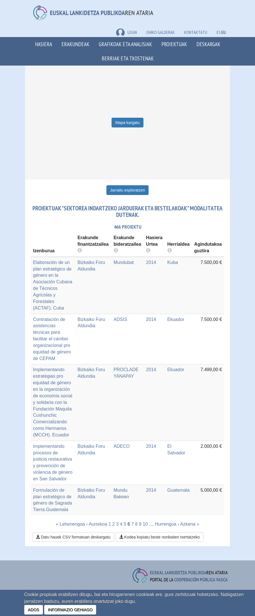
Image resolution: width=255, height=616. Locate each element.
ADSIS (120, 319)
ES (219, 32)
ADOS (33, 609)
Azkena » (189, 524)
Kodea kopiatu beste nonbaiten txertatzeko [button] (159, 537)
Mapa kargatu (127, 122)
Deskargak (208, 44)
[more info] (148, 250)
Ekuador (175, 319)
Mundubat (124, 262)
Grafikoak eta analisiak (125, 44)
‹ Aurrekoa (96, 524)
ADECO (122, 446)
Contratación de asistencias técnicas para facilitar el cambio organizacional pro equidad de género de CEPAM (52, 339)
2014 (151, 262)
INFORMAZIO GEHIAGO (70, 609)
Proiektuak (174, 44)
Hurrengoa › (167, 524)
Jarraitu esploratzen (127, 190)
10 (145, 524)
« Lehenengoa (70, 524)
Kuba (172, 262)
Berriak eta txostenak (128, 58)
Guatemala (178, 490)
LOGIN (126, 32)
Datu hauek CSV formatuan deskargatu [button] (73, 537)
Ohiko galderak (160, 32)
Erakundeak (75, 44)
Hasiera (43, 44)
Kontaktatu (195, 32)
